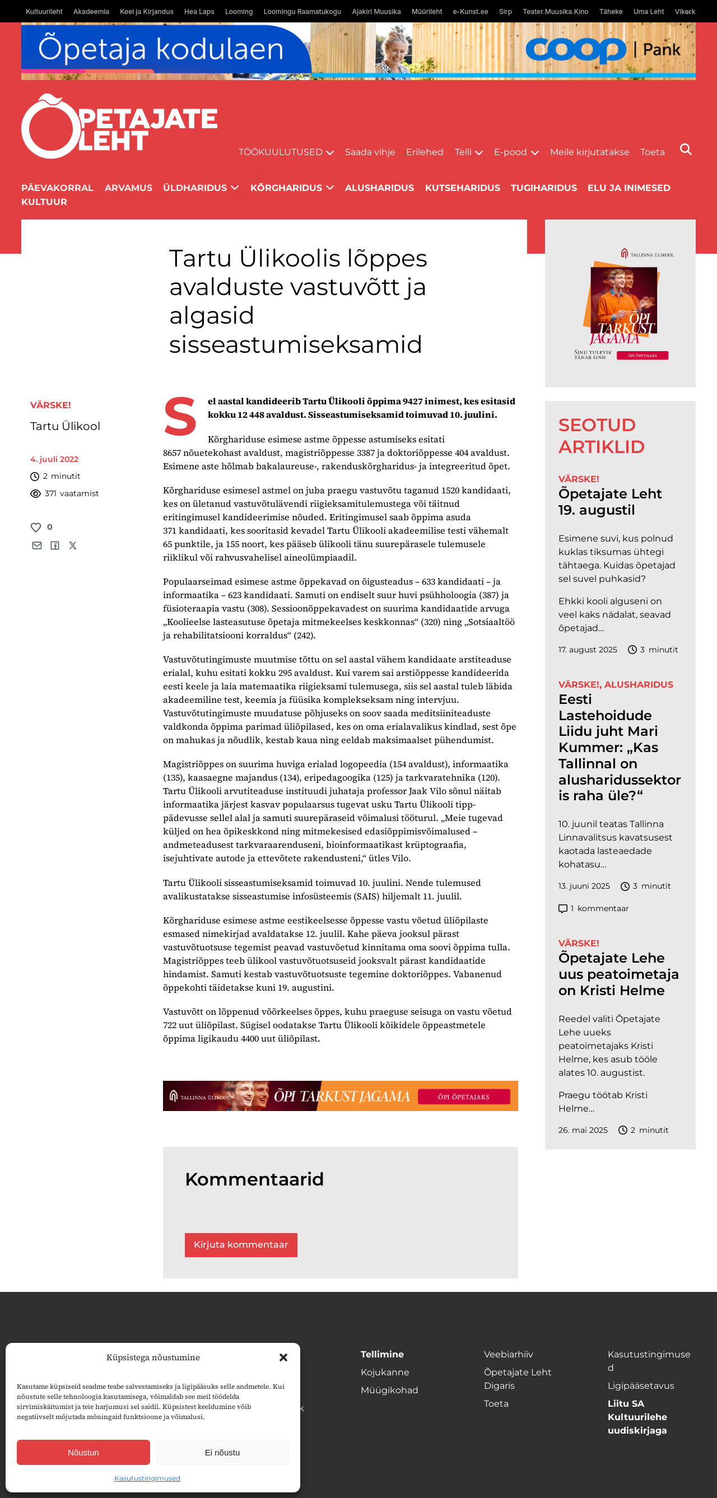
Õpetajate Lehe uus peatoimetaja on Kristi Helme (618, 974)
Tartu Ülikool (66, 426)
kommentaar (593, 908)
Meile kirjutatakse (590, 152)
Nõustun (83, 1452)
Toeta (652, 152)
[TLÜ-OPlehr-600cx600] (620, 303)
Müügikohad (389, 1390)
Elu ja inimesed (629, 188)
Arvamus (128, 188)
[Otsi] (686, 149)
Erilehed (425, 152)
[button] (283, 1357)
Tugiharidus (544, 188)
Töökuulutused (281, 152)
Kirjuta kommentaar (241, 1244)
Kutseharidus (462, 188)
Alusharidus (379, 188)
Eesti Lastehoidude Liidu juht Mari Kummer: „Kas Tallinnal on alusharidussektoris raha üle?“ (619, 748)
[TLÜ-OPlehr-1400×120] (340, 1096)
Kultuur (44, 202)
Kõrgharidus (286, 188)
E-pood (510, 152)
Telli (463, 152)
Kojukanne (385, 1372)
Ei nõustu (222, 1452)
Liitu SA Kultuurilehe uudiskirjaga (637, 1417)
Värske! (50, 405)
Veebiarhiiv (508, 1354)
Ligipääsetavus (641, 1385)
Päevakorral (57, 188)
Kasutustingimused (147, 1478)
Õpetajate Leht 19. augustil (610, 502)
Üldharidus (195, 188)
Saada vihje (370, 152)
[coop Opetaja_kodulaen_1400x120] (358, 51)
